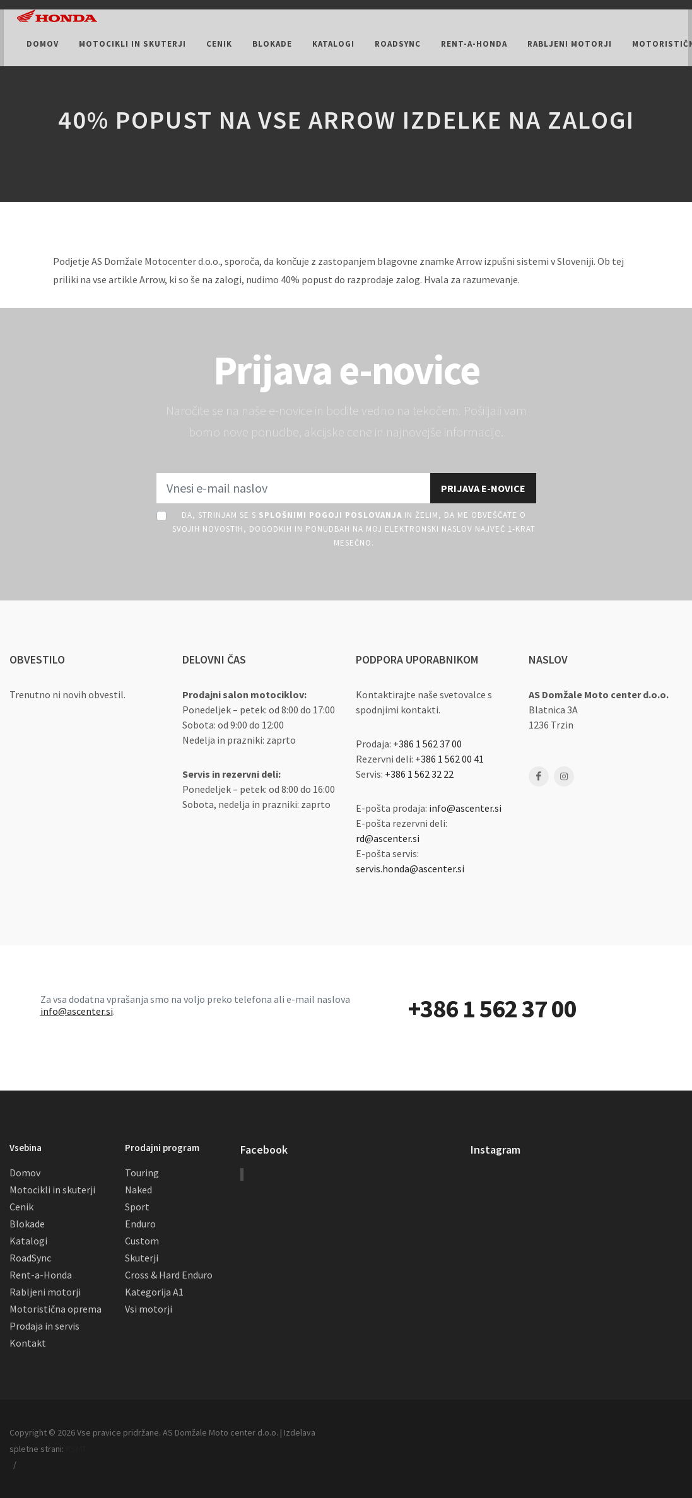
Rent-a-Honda (40, 1274)
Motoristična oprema (55, 1308)
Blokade (27, 1223)
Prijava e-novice (483, 488)
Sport (137, 1206)
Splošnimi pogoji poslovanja (330, 515)
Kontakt (27, 1343)
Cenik (21, 1206)
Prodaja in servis (44, 1326)
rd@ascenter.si (387, 838)
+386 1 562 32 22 (419, 774)
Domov (24, 1172)
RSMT (76, 1448)
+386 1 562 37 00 (427, 743)
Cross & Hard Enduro (169, 1274)
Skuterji (141, 1257)
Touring (142, 1172)
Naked (138, 1189)
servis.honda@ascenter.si (410, 868)
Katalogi (28, 1240)
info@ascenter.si (465, 808)
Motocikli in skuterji (52, 1189)
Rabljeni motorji (45, 1291)
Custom (142, 1240)
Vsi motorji (148, 1308)
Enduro (140, 1223)
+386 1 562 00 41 (449, 758)
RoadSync (30, 1257)
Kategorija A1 (154, 1291)
